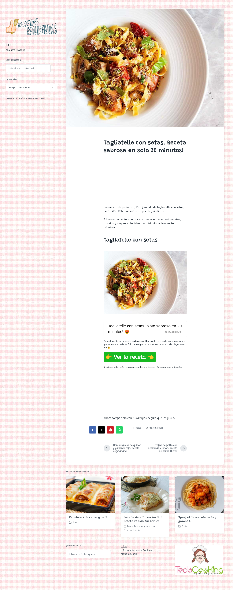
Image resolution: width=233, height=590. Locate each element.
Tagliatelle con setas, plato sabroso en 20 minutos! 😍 (145, 329)
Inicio (9, 45)
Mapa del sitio (129, 553)
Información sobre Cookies (136, 550)
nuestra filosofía (173, 367)
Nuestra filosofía (15, 49)
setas (160, 427)
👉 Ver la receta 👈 (129, 357)
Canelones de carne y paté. (88, 536)
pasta (152, 427)
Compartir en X (173, 332)
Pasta (138, 427)
